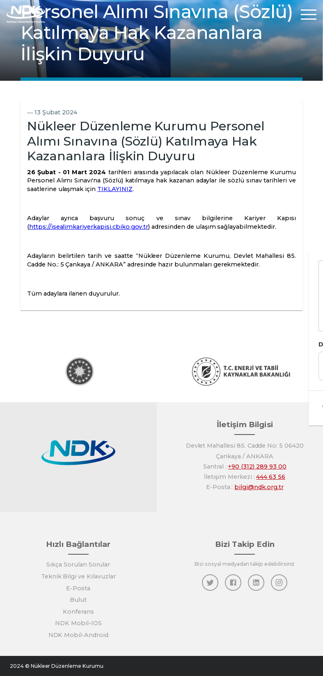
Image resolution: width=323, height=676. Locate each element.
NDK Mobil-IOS (78, 623)
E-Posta (78, 588)
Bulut (78, 599)
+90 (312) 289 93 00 (257, 466)
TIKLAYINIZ (115, 189)
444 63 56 (270, 476)
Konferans (78, 611)
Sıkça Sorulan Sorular (78, 564)
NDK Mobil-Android (78, 635)
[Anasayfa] (26, 14)
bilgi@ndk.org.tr (258, 487)
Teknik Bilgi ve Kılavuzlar (78, 576)
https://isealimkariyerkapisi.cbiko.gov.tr (88, 226)
